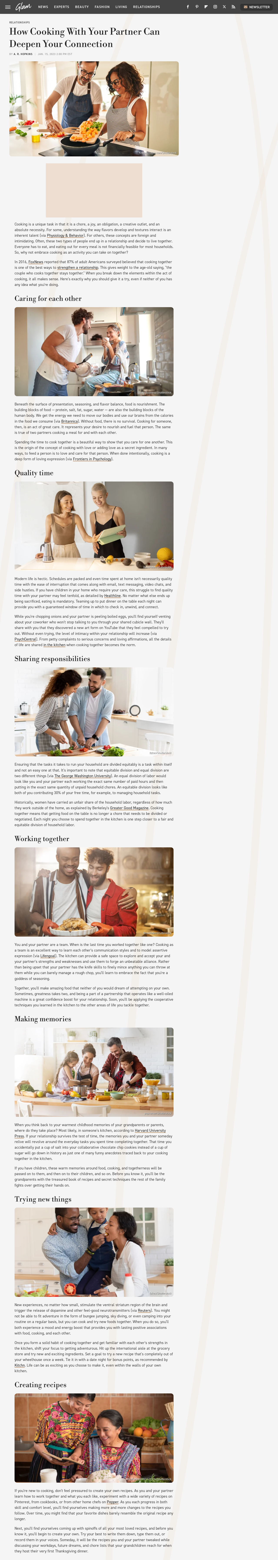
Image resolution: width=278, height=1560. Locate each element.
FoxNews (35, 261)
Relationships (146, 7)
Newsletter (256, 7)
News (43, 7)
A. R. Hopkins (23, 54)
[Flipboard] (206, 8)
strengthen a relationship (77, 267)
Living (121, 7)
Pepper (112, 1502)
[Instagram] (215, 8)
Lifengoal (47, 955)
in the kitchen (54, 644)
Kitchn (20, 1365)
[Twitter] (224, 8)
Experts (61, 7)
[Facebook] (187, 8)
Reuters (144, 1310)
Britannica (69, 421)
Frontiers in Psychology (92, 459)
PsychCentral (25, 639)
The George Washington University (83, 775)
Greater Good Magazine (129, 808)
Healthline (112, 595)
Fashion (102, 7)
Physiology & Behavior (65, 235)
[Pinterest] (197, 8)
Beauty (82, 7)
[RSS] (233, 8)
